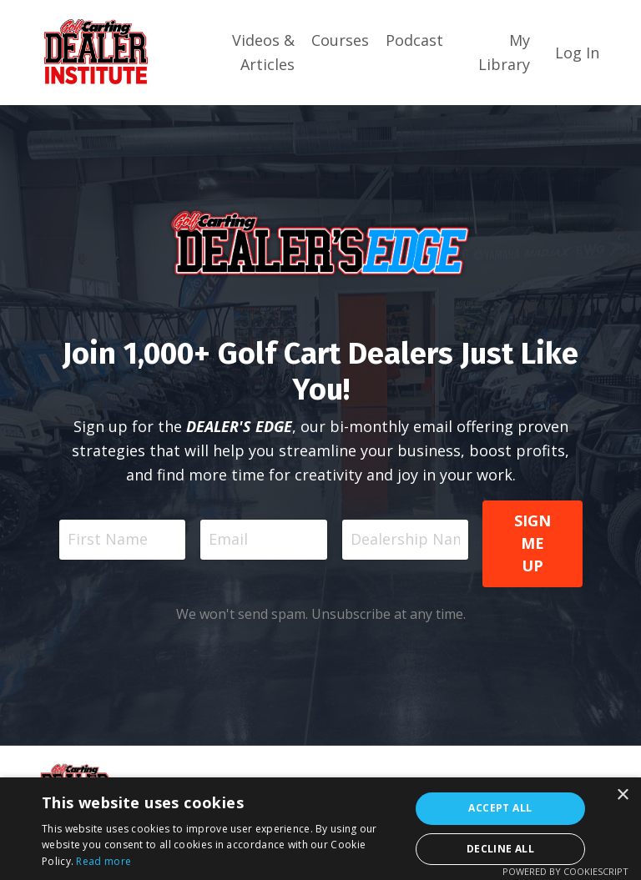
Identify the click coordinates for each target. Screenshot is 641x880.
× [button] (622, 795)
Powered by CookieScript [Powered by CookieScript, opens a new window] (565, 871)
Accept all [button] (500, 808)
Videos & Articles (263, 52)
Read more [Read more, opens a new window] (103, 861)
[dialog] (320, 828)
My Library (504, 52)
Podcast (414, 40)
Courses (340, 40)
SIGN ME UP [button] (533, 543)
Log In (577, 53)
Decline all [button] (500, 849)
